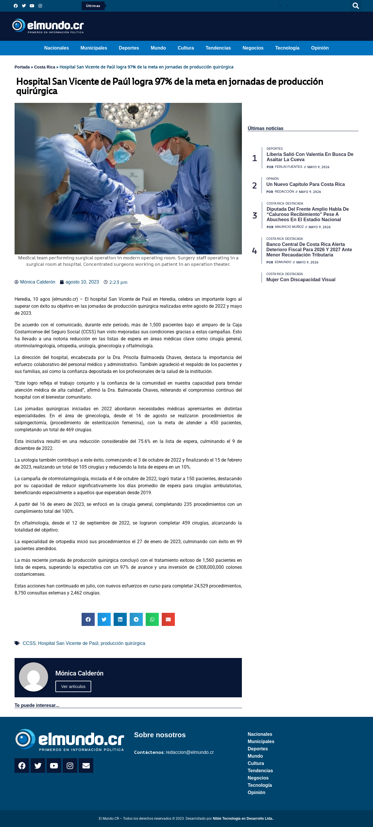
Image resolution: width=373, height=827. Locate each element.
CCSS (29, 643)
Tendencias (218, 47)
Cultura (186, 47)
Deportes (129, 47)
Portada (22, 67)
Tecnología (287, 47)
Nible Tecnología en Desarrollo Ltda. (243, 819)
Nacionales (56, 47)
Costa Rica (44, 67)
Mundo (158, 47)
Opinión (320, 47)
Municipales (93, 47)
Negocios (252, 47)
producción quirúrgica (123, 643)
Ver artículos (73, 686)
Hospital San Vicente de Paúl (68, 643)
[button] (356, 6)
